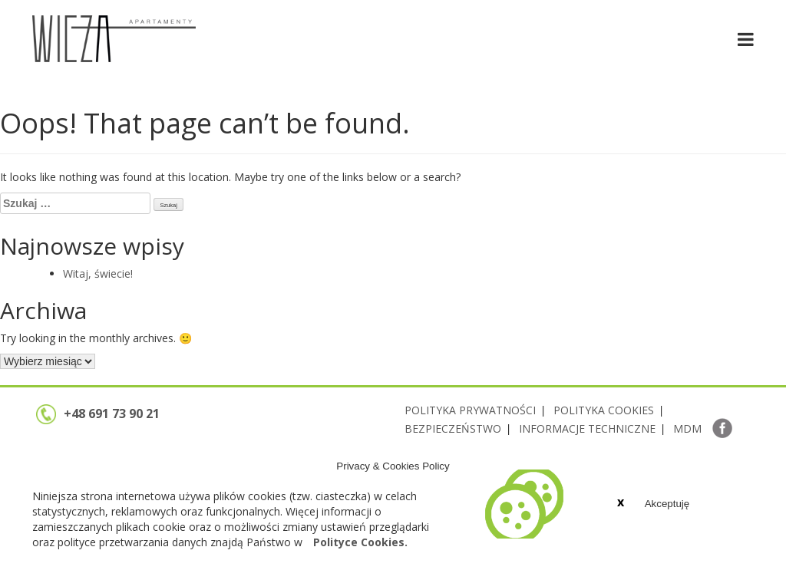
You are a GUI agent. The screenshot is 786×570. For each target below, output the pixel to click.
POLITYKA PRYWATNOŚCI (470, 410)
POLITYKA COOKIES (603, 410)
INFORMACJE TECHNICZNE (587, 428)
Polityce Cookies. (360, 542)
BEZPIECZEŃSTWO (453, 428)
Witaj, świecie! (98, 273)
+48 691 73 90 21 (98, 413)
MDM (687, 428)
